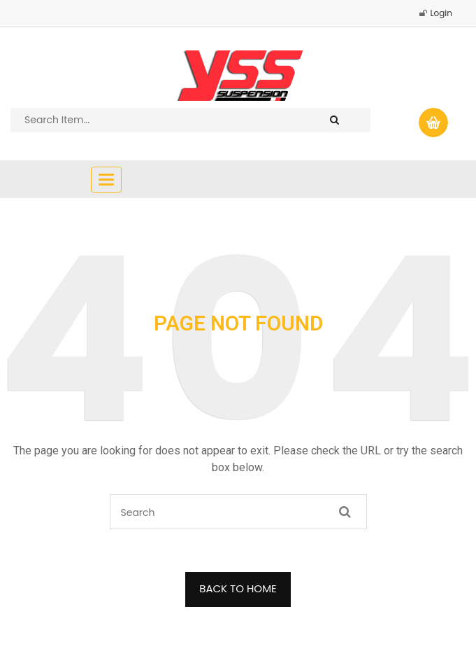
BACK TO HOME (238, 588)
